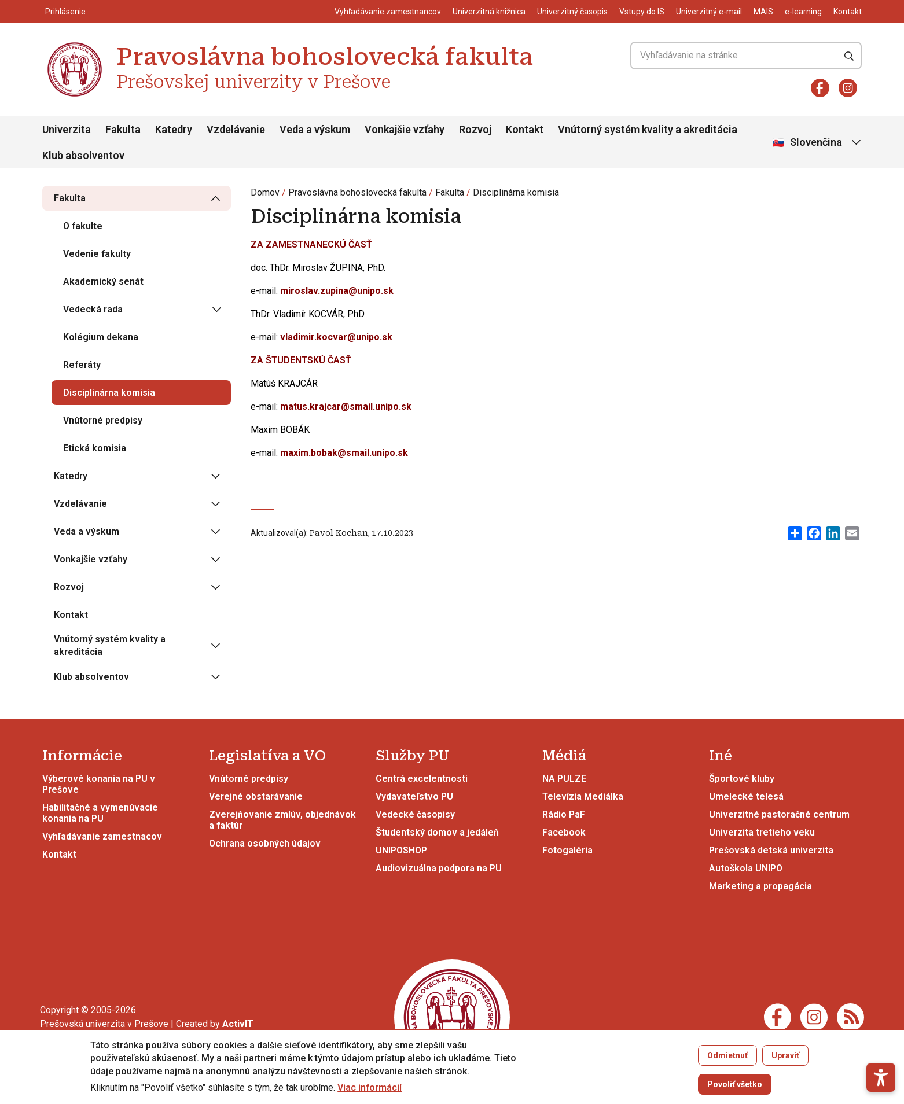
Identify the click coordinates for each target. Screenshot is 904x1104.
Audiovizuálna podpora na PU (439, 868)
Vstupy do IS (641, 11)
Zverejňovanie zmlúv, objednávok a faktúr (282, 820)
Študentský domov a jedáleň (437, 832)
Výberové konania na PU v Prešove (98, 784)
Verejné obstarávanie (256, 796)
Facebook (564, 832)
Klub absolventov (83, 155)
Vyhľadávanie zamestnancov (388, 11)
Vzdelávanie (236, 129)
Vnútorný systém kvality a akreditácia (647, 129)
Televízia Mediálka (582, 796)
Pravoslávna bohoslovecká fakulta (357, 192)
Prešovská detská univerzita (771, 850)
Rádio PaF (563, 814)
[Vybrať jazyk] (818, 143)
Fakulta (123, 129)
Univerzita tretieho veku (762, 832)
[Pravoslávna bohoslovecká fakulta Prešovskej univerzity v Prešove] (74, 43)
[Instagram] (848, 88)
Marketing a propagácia (760, 886)
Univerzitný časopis (572, 11)
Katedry (173, 129)
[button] (880, 1036)
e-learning (803, 11)
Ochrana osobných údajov (265, 843)
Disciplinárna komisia (516, 192)
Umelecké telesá (746, 796)
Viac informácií (369, 1088)
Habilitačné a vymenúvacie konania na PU (100, 813)
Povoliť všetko (734, 1084)
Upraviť (785, 1055)
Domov (265, 192)
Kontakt (847, 11)
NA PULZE (564, 778)
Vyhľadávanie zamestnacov (102, 836)
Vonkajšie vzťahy (404, 129)
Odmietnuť (727, 1055)
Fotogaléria (567, 850)
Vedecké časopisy (415, 814)
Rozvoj (475, 129)
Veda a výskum (315, 129)
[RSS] (850, 1016)
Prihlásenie (65, 11)
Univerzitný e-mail (709, 11)
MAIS (763, 11)
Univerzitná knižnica (489, 11)
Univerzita (66, 129)
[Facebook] (820, 88)
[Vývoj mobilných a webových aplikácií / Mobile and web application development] (237, 1023)
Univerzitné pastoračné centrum (779, 814)
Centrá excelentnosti (422, 778)
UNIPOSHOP (401, 850)
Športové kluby (741, 778)
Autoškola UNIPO (745, 868)
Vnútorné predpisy (248, 778)
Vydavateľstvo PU (414, 796)
